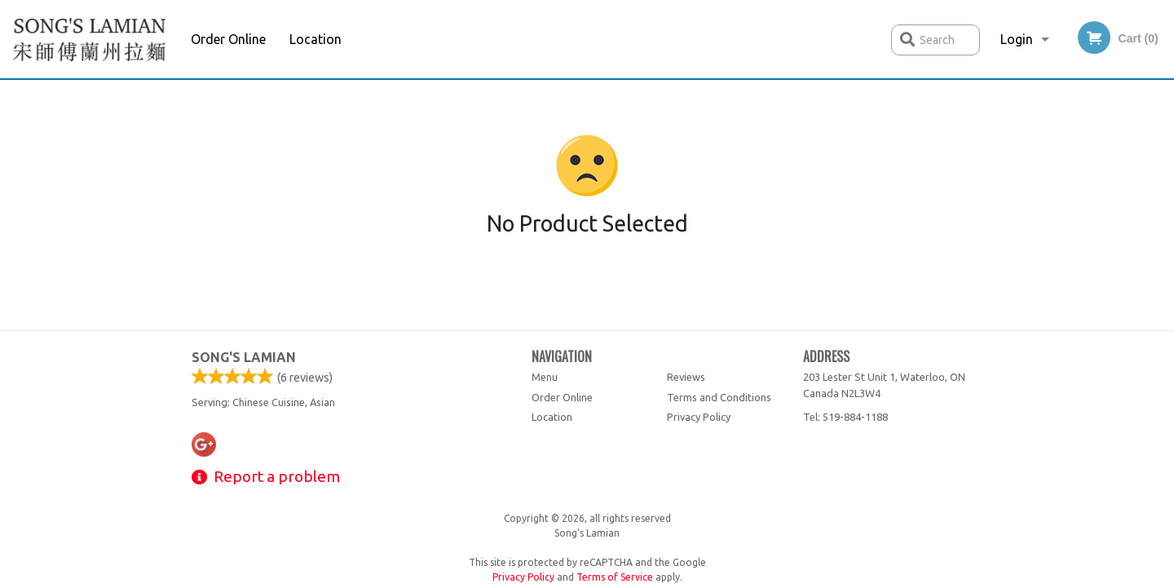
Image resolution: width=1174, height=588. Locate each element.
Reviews (686, 376)
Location (315, 39)
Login (1016, 39)
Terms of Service (614, 577)
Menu (545, 376)
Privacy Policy (698, 416)
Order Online (228, 39)
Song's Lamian (244, 357)
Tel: (845, 416)
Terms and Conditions (719, 397)
